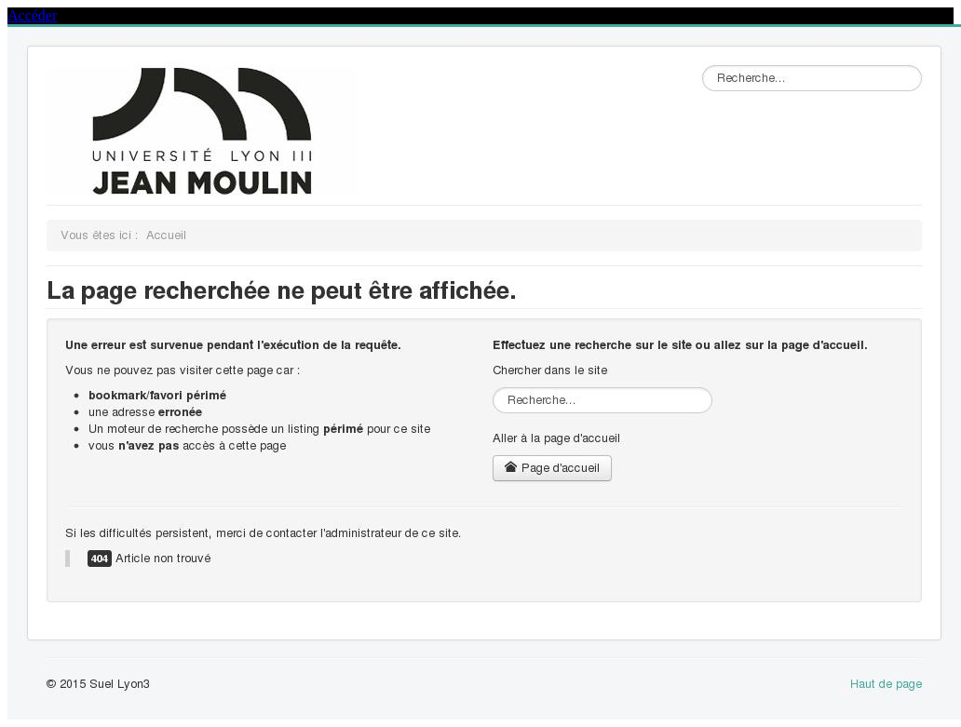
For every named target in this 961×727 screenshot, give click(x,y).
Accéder (32, 15)
